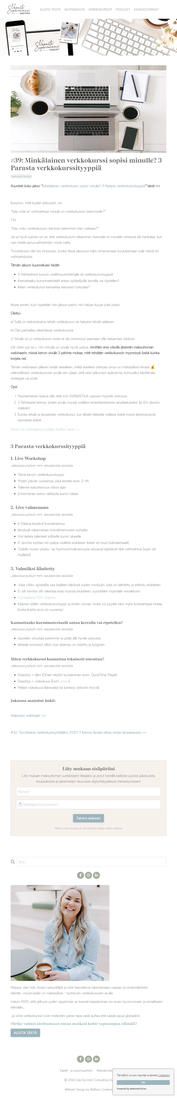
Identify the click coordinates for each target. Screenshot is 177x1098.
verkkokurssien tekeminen (21, 176)
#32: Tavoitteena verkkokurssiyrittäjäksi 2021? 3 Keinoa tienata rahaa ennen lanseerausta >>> (78, 732)
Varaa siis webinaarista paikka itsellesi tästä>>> (45, 429)
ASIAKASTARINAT (146, 9)
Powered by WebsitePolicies (131, 1088)
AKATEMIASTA (74, 9)
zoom (65, 681)
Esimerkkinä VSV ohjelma (36, 597)
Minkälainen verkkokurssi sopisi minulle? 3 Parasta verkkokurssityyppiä (93, 186)
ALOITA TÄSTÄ (50, 9)
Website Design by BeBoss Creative (88, 1089)
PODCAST (123, 9)
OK (143, 1082)
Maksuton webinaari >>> (28, 715)
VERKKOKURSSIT (100, 9)
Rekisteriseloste (107, 1070)
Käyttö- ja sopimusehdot (76, 1070)
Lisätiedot (164, 1075)
